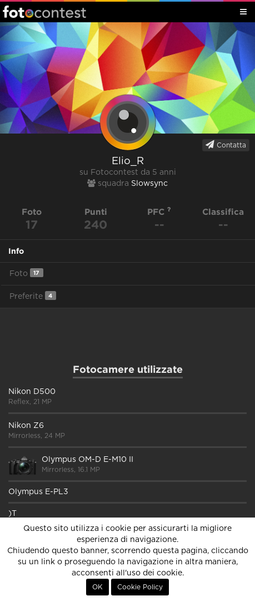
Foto (26, 273)
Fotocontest (44, 11)
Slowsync (149, 184)
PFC (159, 211)
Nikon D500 (32, 392)
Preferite (32, 295)
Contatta (226, 144)
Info (16, 251)
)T (12, 514)
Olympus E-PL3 (38, 492)
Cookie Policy (140, 587)
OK (97, 587)
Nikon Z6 (26, 426)
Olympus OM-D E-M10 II (87, 460)
